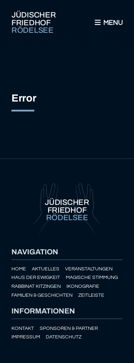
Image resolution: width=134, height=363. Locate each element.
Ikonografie (82, 286)
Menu (108, 22)
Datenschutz (63, 336)
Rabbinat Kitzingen (36, 286)
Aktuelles (45, 268)
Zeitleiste (91, 295)
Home (18, 268)
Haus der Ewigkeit (35, 277)
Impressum (25, 336)
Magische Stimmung (92, 277)
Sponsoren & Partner (69, 328)
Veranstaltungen (89, 268)
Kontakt (22, 328)
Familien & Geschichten (42, 295)
